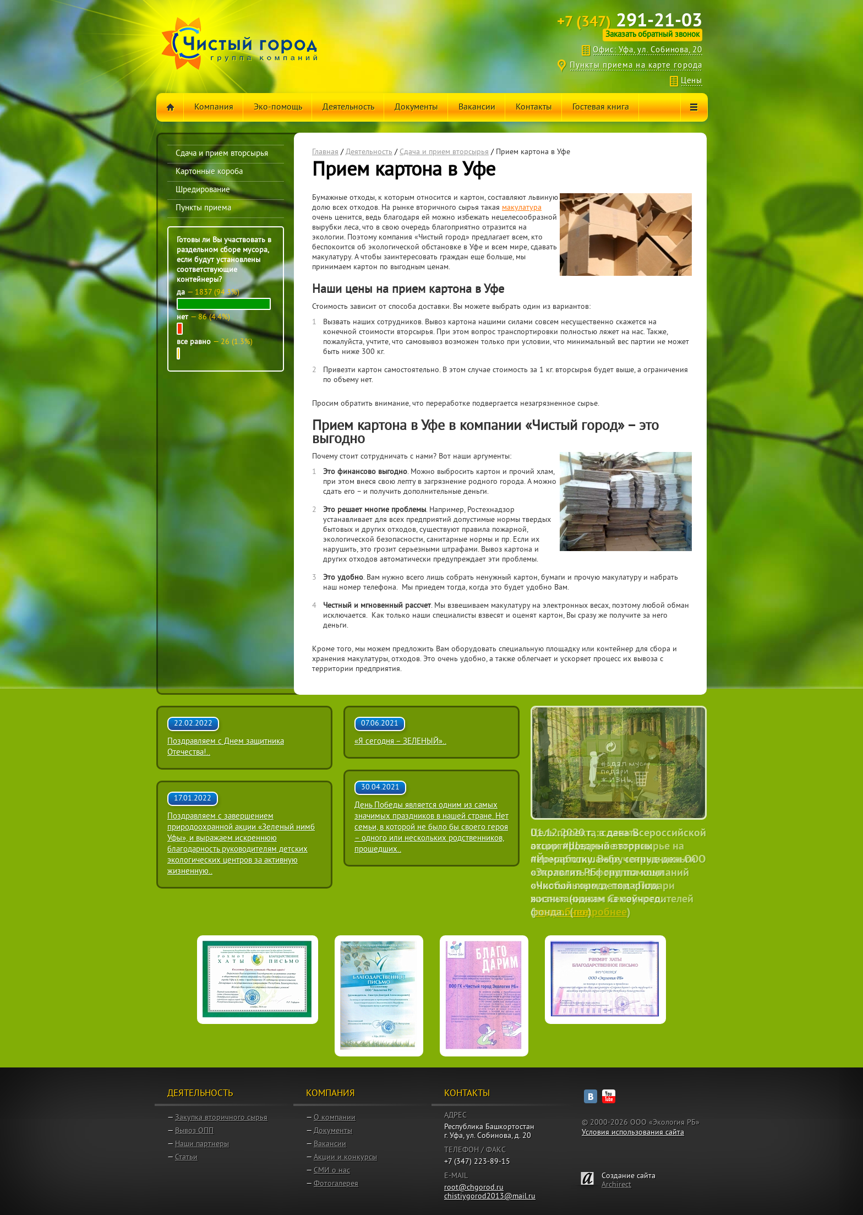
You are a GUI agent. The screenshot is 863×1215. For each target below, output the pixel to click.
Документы (333, 1131)
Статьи (186, 1157)
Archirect (616, 1185)
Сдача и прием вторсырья (444, 152)
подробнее (561, 913)
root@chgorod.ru (474, 1187)
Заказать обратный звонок (652, 35)
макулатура (522, 208)
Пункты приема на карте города (636, 66)
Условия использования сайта (633, 1132)
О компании (335, 1118)
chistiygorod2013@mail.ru (490, 1196)
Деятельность (369, 152)
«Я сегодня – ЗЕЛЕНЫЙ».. (400, 742)
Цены (691, 81)
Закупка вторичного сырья (221, 1118)
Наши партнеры (202, 1144)
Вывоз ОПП (194, 1131)
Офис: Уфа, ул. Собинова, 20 (647, 50)
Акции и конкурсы (345, 1157)
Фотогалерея (336, 1184)
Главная (325, 152)
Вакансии (330, 1144)
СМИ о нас (332, 1170)
